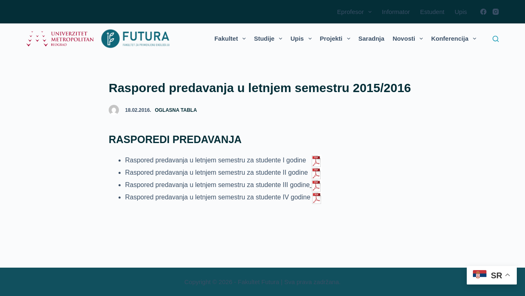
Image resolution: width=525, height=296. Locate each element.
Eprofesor (356, 12)
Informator (396, 11)
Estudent (432, 11)
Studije (269, 39)
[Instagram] (496, 12)
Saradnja (371, 38)
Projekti (337, 39)
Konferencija (455, 39)
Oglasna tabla (176, 110)
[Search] (496, 39)
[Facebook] (483, 12)
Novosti (409, 39)
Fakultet (232, 39)
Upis (460, 11)
